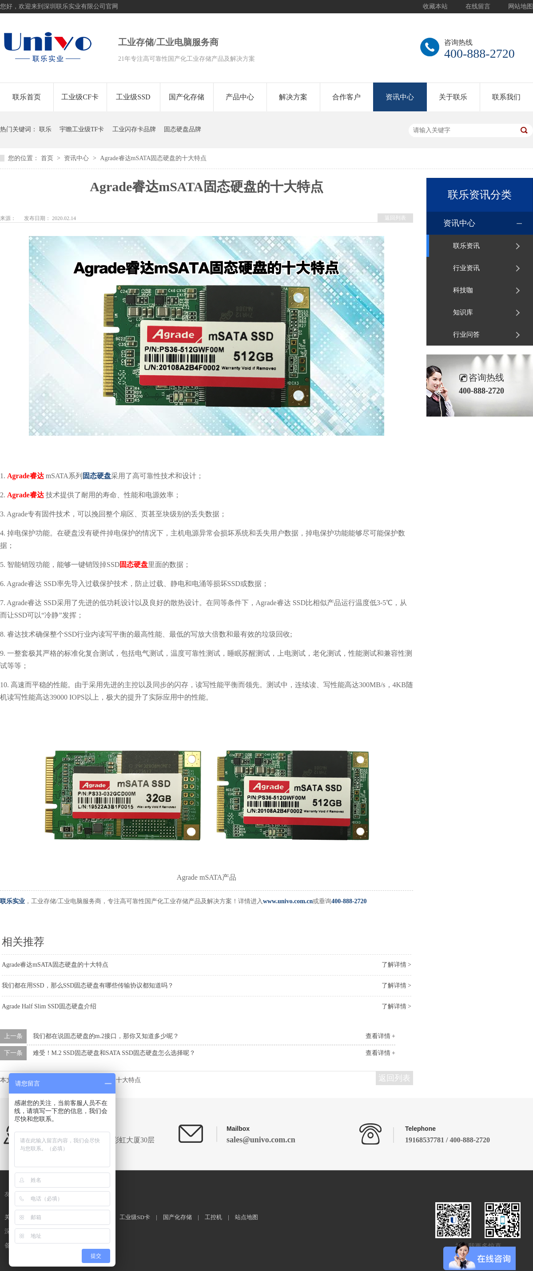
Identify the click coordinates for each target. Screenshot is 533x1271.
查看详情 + (380, 1036)
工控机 (213, 1217)
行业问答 (466, 334)
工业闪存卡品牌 (134, 129)
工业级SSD (133, 97)
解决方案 (293, 97)
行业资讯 (466, 268)
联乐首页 (26, 97)
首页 (48, 158)
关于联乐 (453, 97)
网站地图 (520, 6)
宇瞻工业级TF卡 (82, 129)
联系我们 (506, 97)
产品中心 (240, 97)
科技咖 (463, 290)
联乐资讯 (466, 245)
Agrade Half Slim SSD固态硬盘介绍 (49, 1006)
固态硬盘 (97, 476)
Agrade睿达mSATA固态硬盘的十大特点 (153, 158)
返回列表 (395, 218)
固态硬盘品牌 (182, 129)
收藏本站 (435, 6)
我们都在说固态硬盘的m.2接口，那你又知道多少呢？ (106, 1036)
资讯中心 (400, 97)
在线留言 (477, 6)
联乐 (45, 129)
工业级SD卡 (134, 1217)
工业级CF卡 (80, 97)
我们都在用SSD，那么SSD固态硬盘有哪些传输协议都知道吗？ (88, 985)
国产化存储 (186, 97)
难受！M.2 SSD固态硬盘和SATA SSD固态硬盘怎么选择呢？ (114, 1053)
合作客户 (346, 97)
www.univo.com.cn (288, 901)
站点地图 (246, 1217)
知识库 (463, 312)
